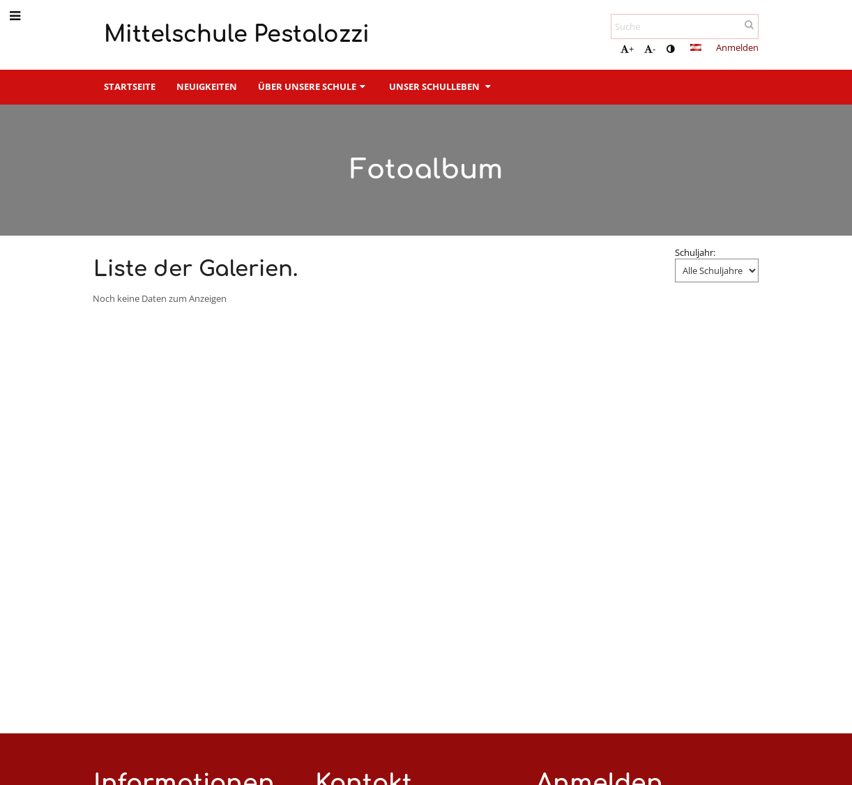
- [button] (649, 49)
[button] (695, 47)
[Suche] (685, 26)
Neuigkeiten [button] (206, 86)
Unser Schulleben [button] (441, 86)
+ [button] (627, 49)
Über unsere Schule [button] (313, 86)
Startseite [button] (129, 86)
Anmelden (737, 47)
